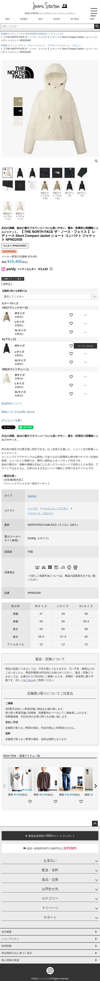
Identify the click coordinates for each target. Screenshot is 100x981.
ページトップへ (95, 824)
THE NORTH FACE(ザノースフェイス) (44, 34)
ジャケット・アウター (45, 45)
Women (32, 496)
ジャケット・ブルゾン (70, 45)
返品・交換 (50, 879)
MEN (7, 19)
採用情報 (6, 945)
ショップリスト (10, 938)
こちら (29, 680)
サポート (50, 917)
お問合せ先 (50, 889)
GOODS (56, 19)
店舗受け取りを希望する (15, 291)
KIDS (40, 19)
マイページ (50, 908)
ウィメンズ (15, 45)
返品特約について (11, 403)
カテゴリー (50, 898)
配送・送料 (50, 870)
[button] (4, 786)
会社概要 (6, 931)
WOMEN (23, 19)
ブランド (14, 34)
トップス (27, 45)
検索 (97, 26)
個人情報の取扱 (10, 960)
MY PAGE (75, 19)
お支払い (50, 860)
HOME (4, 34)
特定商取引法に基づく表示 (16, 953)
